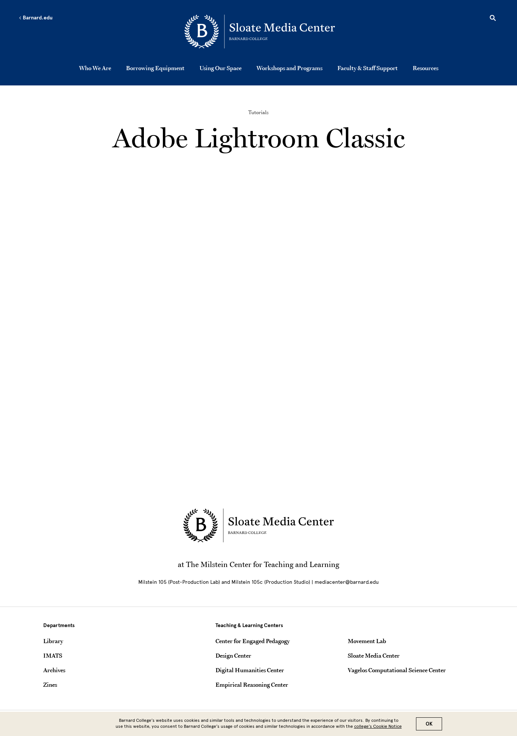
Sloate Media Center (374, 655)
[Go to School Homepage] (260, 31)
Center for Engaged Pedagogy (252, 641)
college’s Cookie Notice (378, 726)
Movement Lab (367, 641)
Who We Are (95, 68)
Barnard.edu (36, 18)
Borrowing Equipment (155, 68)
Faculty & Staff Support (367, 68)
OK (429, 724)
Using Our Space (220, 68)
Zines (50, 684)
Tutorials (258, 112)
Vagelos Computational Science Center (397, 670)
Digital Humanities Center (249, 670)
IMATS (52, 655)
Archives (54, 670)
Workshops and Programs (289, 68)
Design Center (233, 655)
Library (53, 641)
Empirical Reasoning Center (251, 684)
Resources (425, 68)
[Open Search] (492, 19)
